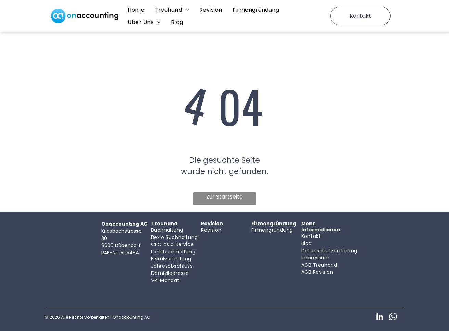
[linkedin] (379, 317)
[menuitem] (135, 10)
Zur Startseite (224, 197)
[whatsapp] (393, 317)
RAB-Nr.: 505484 (120, 252)
